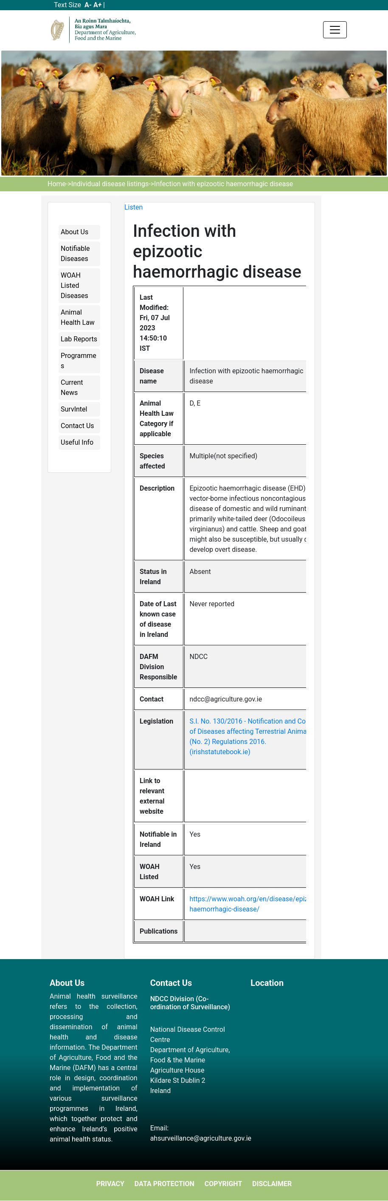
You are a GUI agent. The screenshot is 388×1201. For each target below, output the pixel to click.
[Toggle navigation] (335, 29)
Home (57, 184)
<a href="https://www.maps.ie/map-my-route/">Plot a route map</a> (294, 1039)
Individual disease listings (110, 184)
